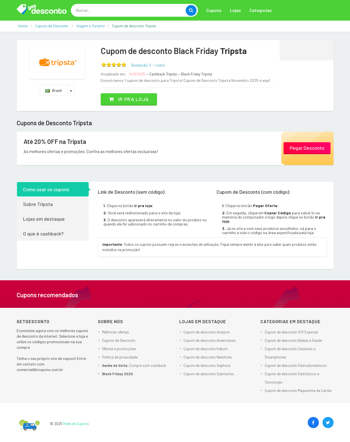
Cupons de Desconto (118, 340)
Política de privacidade (120, 357)
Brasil (53, 90)
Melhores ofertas (115, 332)
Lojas (235, 10)
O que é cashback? (43, 233)
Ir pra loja (129, 99)
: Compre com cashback (134, 365)
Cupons (214, 10)
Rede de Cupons (76, 423)
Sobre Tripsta (38, 204)
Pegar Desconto (307, 148)
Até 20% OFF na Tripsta (55, 141)
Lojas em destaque (44, 219)
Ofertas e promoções (119, 349)
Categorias (260, 10)
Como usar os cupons (46, 189)
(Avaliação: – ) (148, 65)
